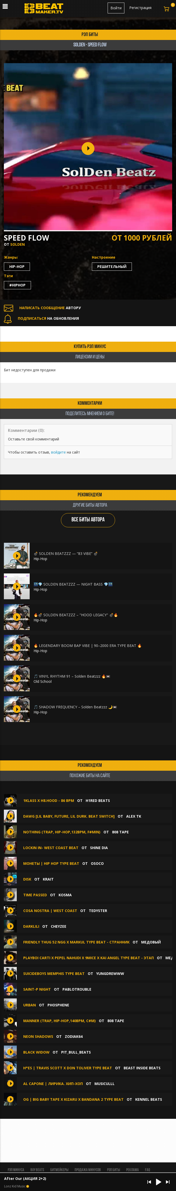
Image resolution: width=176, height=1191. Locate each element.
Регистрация (140, 7)
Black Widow (36, 1052)
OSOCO (97, 863)
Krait (48, 879)
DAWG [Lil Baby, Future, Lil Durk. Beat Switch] (69, 816)
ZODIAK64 (74, 1036)
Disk (27, 879)
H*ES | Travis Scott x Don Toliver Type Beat (67, 1067)
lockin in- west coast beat (50, 847)
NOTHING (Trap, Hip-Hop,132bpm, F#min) (61, 831)
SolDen (17, 244)
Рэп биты (113, 1170)
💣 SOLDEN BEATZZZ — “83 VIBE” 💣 (66, 553)
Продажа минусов (88, 1170)
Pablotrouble (76, 989)
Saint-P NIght (37, 989)
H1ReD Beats (98, 800)
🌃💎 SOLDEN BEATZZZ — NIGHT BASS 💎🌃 (73, 584)
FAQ (147, 1170)
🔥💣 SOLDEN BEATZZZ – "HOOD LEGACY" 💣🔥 (76, 614)
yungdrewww (110, 973)
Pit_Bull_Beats (76, 1052)
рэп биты (90, 34)
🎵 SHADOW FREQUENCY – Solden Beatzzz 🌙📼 (75, 706)
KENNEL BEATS (148, 1099)
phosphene (58, 1005)
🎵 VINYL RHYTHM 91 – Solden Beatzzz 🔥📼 (72, 676)
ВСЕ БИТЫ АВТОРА (88, 520)
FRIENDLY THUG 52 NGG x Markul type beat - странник (76, 942)
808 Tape (120, 831)
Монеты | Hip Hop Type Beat (51, 863)
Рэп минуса (16, 1170)
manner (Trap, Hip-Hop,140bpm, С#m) (59, 1020)
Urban (29, 1005)
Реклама (132, 1170)
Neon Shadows (38, 1036)
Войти (116, 7)
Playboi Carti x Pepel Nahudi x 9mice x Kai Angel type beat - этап (88, 957)
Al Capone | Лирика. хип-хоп (53, 1083)
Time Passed (35, 894)
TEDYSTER (98, 910)
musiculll (104, 1083)
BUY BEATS (37, 1170)
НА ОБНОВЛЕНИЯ (41, 318)
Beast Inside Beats (142, 1067)
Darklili (31, 926)
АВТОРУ (42, 307)
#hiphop (17, 285)
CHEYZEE (58, 926)
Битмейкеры (59, 1170)
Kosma (65, 894)
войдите (58, 452)
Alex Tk (133, 816)
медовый (151, 942)
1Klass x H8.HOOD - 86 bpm (48, 800)
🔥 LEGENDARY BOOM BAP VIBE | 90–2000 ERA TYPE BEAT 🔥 (88, 645)
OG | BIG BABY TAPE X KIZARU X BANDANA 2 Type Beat (73, 1099)
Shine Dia (99, 847)
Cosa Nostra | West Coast (50, 910)
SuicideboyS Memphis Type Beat (54, 973)
